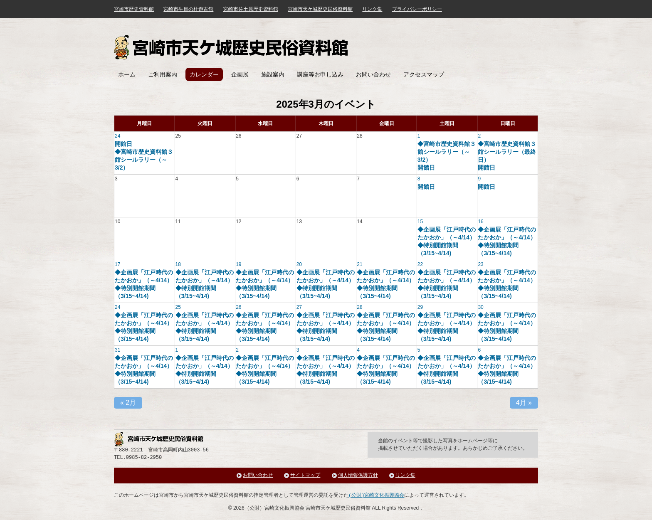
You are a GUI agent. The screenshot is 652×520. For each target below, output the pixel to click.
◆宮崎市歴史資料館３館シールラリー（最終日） (507, 151)
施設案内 (272, 74)
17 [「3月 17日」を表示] (117, 264)
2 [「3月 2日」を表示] (479, 136)
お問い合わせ (373, 74)
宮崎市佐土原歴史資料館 (250, 9)
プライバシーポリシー (417, 9)
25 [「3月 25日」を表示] (178, 307)
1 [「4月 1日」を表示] (176, 350)
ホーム (127, 74)
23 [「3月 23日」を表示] (480, 264)
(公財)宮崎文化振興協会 (376, 495)
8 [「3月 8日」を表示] (418, 179)
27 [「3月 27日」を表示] (299, 307)
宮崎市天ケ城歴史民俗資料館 (232, 47)
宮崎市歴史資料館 (134, 9)
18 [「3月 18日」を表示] (178, 264)
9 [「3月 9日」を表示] (479, 179)
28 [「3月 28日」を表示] (359, 307)
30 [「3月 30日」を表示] (480, 307)
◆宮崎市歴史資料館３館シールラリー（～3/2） (144, 159)
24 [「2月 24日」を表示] (117, 136)
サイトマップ (305, 475)
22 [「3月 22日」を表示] (420, 264)
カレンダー (204, 74)
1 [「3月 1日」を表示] (418, 136)
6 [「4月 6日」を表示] (479, 350)
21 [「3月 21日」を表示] (359, 264)
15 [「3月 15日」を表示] (420, 221)
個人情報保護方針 (358, 475)
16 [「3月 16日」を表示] (480, 221)
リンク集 (372, 9)
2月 (128, 402)
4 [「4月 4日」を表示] (358, 350)
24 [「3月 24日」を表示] (117, 307)
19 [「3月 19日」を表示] (238, 264)
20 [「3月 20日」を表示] (299, 264)
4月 (524, 402)
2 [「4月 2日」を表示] (237, 350)
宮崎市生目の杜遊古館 (188, 9)
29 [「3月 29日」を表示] (420, 307)
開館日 (123, 143)
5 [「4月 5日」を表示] (418, 350)
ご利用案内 (162, 74)
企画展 (240, 74)
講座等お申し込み (320, 74)
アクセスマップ (423, 74)
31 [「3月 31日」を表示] (117, 350)
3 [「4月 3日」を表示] (297, 350)
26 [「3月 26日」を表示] (238, 307)
